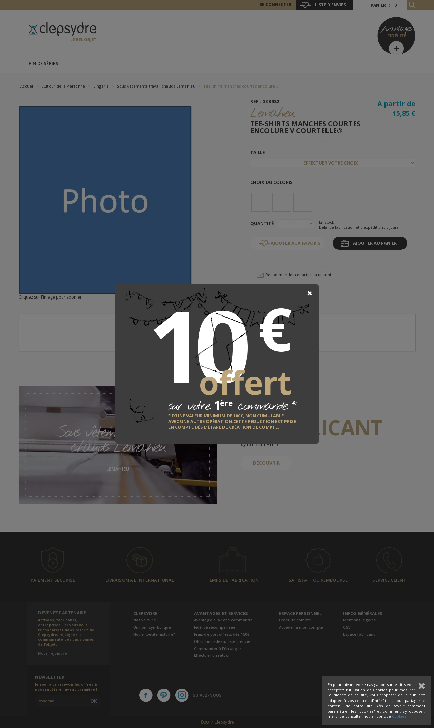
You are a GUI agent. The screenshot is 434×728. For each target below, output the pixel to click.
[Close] (309, 293)
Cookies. (399, 716)
